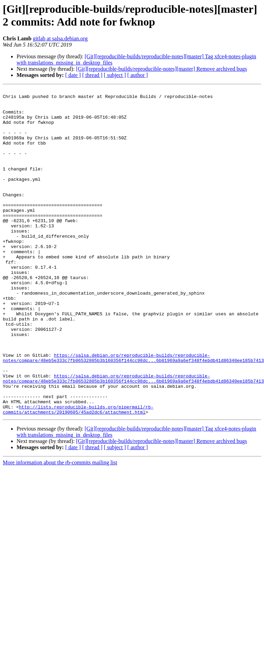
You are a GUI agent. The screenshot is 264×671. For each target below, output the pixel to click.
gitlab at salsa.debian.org (60, 38)
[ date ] (73, 75)
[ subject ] (115, 75)
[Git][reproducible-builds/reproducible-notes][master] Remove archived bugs (161, 69)
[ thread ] (92, 75)
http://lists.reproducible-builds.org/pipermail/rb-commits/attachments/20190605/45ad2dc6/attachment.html (78, 474)
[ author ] (137, 75)
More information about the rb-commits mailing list (60, 528)
